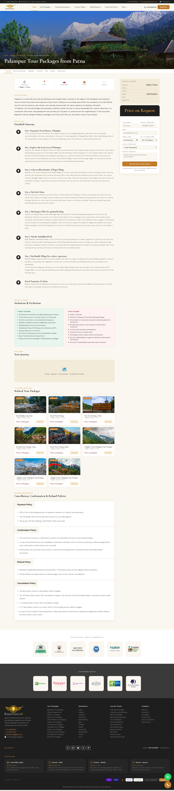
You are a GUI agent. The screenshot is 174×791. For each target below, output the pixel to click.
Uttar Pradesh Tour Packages (56, 721)
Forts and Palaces (116, 721)
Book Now (163, 7)
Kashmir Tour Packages (54, 730)
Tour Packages (46, 7)
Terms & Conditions (148, 721)
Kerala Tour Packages (54, 738)
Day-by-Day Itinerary (24, 71)
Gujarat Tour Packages (54, 718)
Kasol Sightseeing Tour (24, 417)
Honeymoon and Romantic (119, 713)
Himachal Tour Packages (55, 726)
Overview (9, 71)
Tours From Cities (112, 7)
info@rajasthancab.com (149, 2)
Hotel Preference (129, 145)
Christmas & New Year (117, 738)
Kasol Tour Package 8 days (59, 448)
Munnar (81, 735)
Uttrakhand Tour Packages (55, 728)
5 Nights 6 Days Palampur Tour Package (64, 479)
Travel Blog (145, 716)
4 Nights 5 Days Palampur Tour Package (30, 479)
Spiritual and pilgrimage (118, 718)
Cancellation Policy (26, 584)
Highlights (38, 71)
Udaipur (81, 713)
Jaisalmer (82, 716)
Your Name (126, 123)
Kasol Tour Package (57, 417)
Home (35, 7)
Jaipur (81, 711)
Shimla (81, 728)
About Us (145, 711)
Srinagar (81, 726)
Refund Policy (24, 563)
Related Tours (79, 71)
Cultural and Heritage (117, 711)
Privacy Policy (146, 718)
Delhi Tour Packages (53, 716)
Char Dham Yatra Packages (56, 733)
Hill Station (113, 733)
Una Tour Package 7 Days (93, 417)
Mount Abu (82, 718)
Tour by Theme (81, 7)
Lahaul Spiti (82, 730)
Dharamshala (83, 733)
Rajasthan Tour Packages (55, 711)
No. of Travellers (147, 138)
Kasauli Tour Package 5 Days (26, 448)
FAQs (59, 71)
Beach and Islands (116, 730)
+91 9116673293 (10, 733)
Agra (80, 723)
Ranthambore (83, 721)
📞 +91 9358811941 (150, 7)
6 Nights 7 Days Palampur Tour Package (98, 448)
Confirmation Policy (26, 531)
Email (124, 130)
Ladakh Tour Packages (54, 723)
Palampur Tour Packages (17, 55)
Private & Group (115, 735)
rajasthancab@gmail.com (13, 735)
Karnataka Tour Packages (55, 735)
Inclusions (49, 71)
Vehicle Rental (96, 7)
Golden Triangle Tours (54, 713)
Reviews (68, 71)
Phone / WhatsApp (147, 123)
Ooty (80, 738)
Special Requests (129, 152)
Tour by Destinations (63, 7)
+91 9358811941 (133, 2)
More (124, 7)
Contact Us (145, 713)
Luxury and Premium (116, 723)
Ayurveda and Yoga (116, 728)
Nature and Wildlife (116, 716)
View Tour (40, 422)
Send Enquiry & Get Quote (139, 165)
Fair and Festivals (116, 726)
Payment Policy (24, 506)
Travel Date (126, 138)
